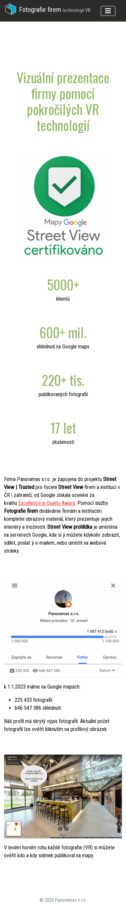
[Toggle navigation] (108, 11)
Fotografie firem (47, 10)
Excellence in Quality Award (46, 503)
